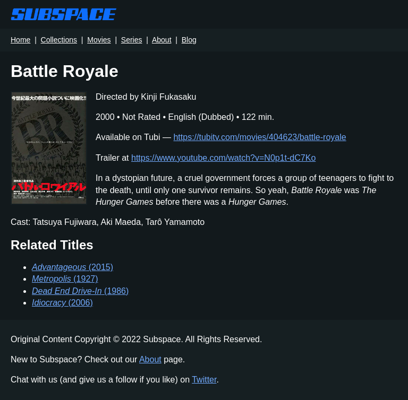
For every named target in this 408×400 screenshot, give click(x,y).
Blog (189, 40)
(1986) (80, 290)
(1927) (65, 278)
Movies (98, 40)
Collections (59, 40)
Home (20, 40)
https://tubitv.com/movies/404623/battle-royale (259, 137)
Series (131, 40)
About (162, 40)
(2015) (72, 267)
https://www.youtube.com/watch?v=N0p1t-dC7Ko (223, 157)
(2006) (62, 302)
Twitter (204, 379)
